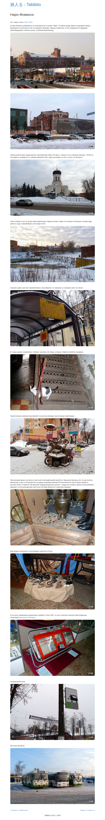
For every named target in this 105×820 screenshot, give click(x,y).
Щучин (15, 810)
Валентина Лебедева (27, 617)
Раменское (24, 810)
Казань (90, 810)
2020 (30, 22)
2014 (26, 22)
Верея (82, 810)
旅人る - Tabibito (25, 4)
